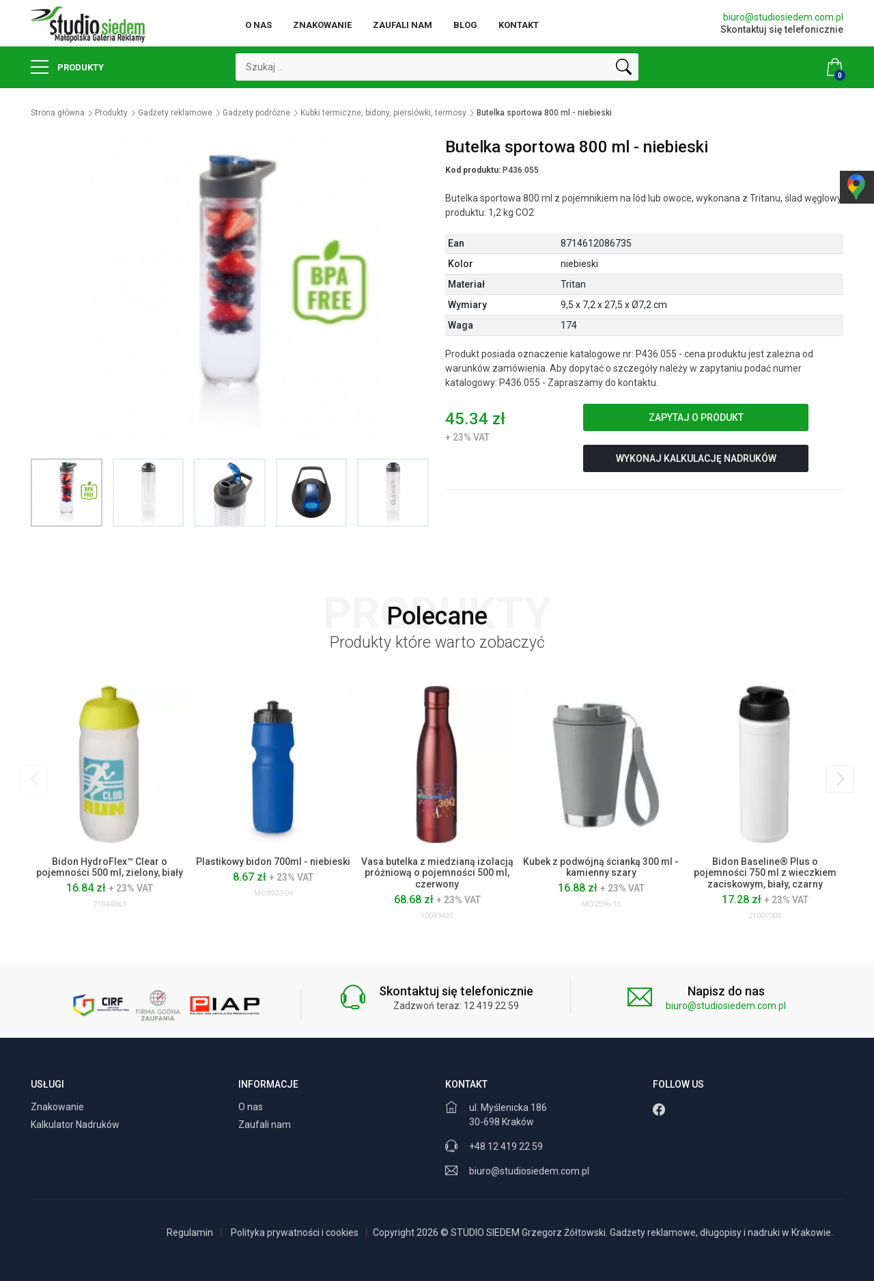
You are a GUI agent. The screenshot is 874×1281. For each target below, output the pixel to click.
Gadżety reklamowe (175, 113)
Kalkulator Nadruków (76, 1124)
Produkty (67, 66)
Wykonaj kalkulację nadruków (696, 458)
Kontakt (518, 25)
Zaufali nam (402, 25)
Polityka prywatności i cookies (294, 1232)
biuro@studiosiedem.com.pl (783, 17)
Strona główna (58, 113)
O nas (258, 25)
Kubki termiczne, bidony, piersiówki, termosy (383, 113)
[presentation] (34, 779)
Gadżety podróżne (256, 113)
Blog (465, 25)
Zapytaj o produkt (696, 417)
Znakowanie (322, 25)
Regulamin (190, 1232)
